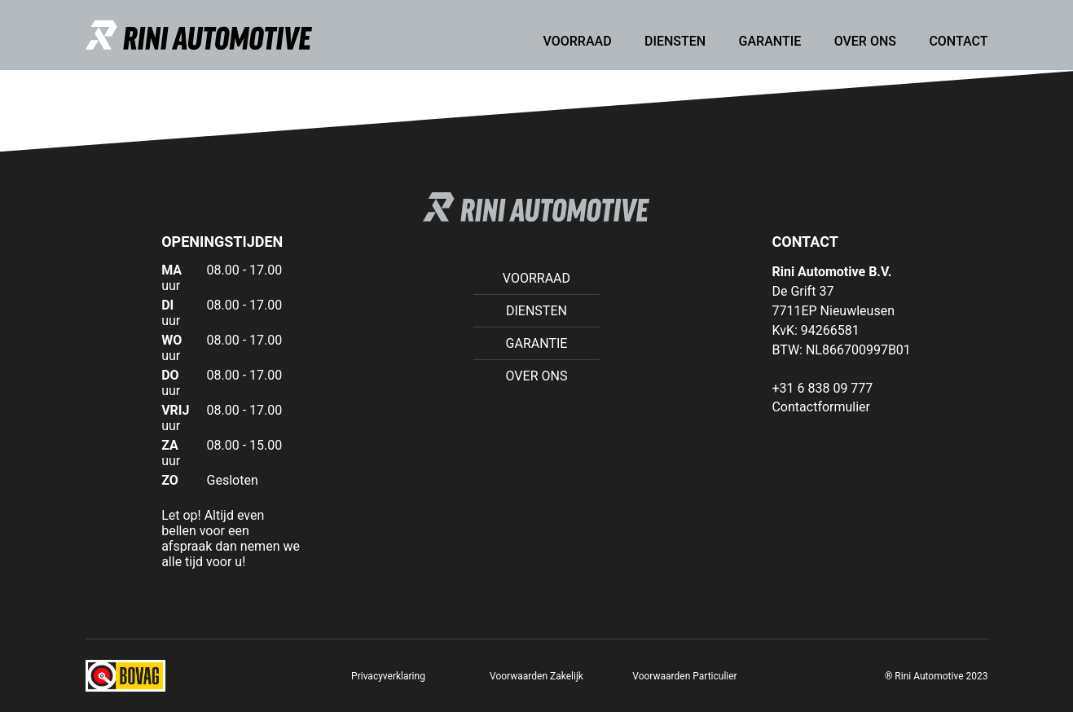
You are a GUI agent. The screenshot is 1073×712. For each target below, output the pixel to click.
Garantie (770, 41)
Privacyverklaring (388, 676)
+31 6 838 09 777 (822, 388)
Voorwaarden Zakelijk (536, 676)
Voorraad (577, 41)
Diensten (675, 41)
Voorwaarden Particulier (684, 676)
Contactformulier (821, 407)
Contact (958, 41)
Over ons (865, 41)
